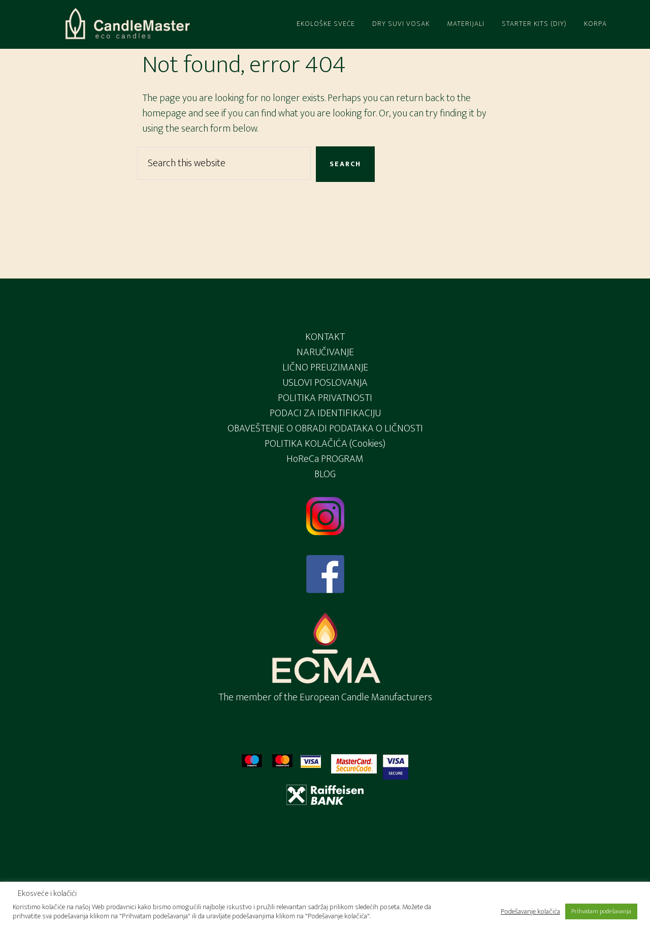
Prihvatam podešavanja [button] (601, 911)
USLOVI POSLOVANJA (325, 382)
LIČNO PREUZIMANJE (325, 367)
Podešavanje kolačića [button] (530, 911)
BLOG (325, 474)
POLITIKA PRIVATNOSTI (325, 398)
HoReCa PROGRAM (325, 459)
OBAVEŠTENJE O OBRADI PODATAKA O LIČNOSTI (325, 428)
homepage (164, 113)
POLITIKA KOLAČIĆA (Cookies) (325, 443)
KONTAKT (325, 337)
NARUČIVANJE (325, 352)
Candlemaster (127, 24)
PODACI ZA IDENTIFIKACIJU (325, 413)
